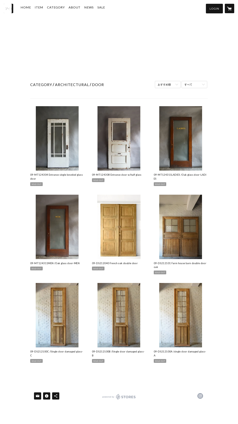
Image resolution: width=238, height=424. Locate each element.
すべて (188, 84)
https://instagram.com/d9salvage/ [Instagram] (200, 396)
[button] (214, 8)
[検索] (8, 8)
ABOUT (78, 8)
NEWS (93, 8)
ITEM (43, 8)
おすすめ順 (164, 84)
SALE (105, 8)
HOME (30, 8)
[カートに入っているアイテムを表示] (229, 8)
